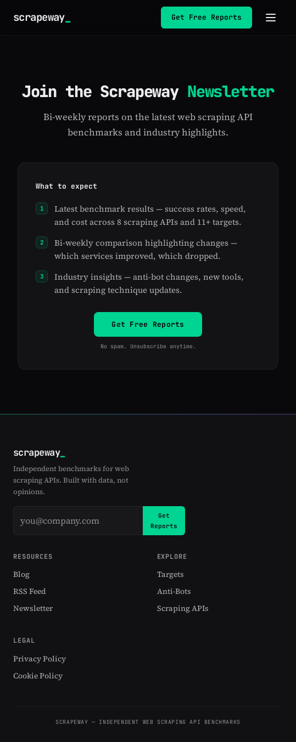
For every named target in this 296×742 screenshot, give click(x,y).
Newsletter (33, 608)
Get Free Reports (206, 17)
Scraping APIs (183, 608)
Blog (21, 574)
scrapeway (41, 17)
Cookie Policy (38, 675)
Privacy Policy (39, 658)
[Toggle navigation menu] (271, 17)
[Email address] (78, 520)
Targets (170, 574)
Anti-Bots (174, 591)
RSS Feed (29, 591)
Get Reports (163, 520)
